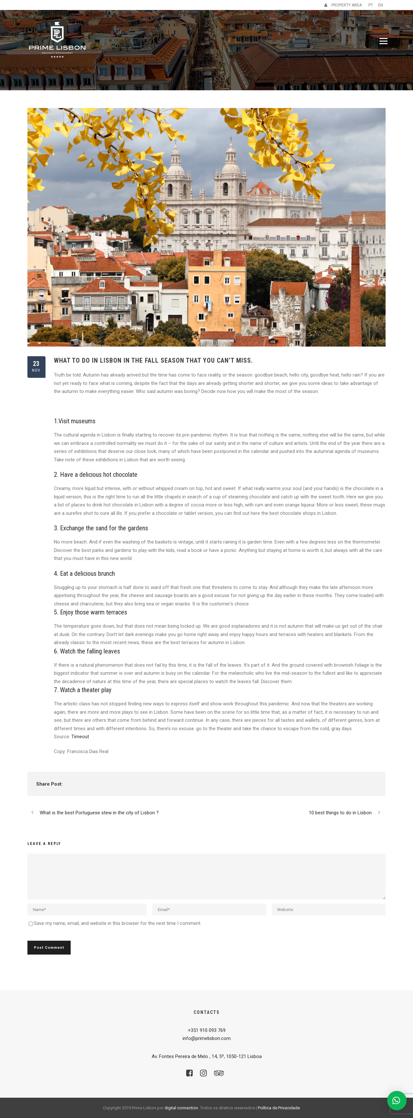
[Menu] (383, 41)
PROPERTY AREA (343, 5)
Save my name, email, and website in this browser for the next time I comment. (117, 923)
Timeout (80, 737)
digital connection (181, 1107)
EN (380, 5)
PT (370, 5)
